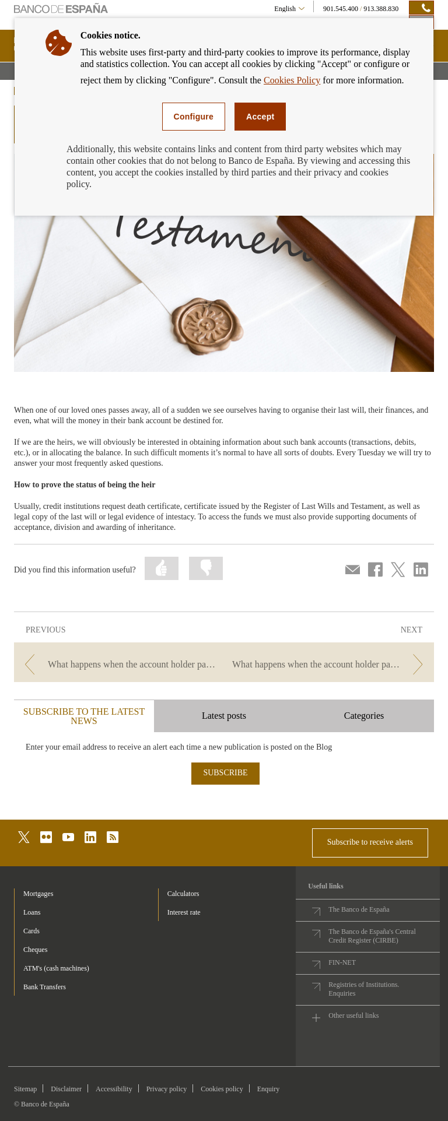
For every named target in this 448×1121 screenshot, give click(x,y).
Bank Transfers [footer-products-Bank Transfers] (44, 987)
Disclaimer (66, 1089)
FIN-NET (342, 962)
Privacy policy (166, 1089)
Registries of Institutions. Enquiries (363, 989)
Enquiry (268, 1089)
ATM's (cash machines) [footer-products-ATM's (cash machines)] (56, 968)
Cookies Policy (292, 80)
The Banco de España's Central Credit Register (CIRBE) (371, 935)
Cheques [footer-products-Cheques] (35, 950)
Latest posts (224, 716)
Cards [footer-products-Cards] (31, 931)
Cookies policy (222, 1089)
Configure (194, 116)
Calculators (183, 894)
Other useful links (353, 1015)
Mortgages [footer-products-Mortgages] (38, 894)
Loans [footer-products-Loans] (31, 912)
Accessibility (114, 1089)
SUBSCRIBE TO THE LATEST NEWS (84, 716)
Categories (364, 716)
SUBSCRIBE (225, 772)
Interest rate (184, 912)
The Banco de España (358, 909)
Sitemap (25, 1089)
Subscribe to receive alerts (370, 842)
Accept (260, 116)
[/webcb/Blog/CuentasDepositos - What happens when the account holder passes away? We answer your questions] (330, 664)
